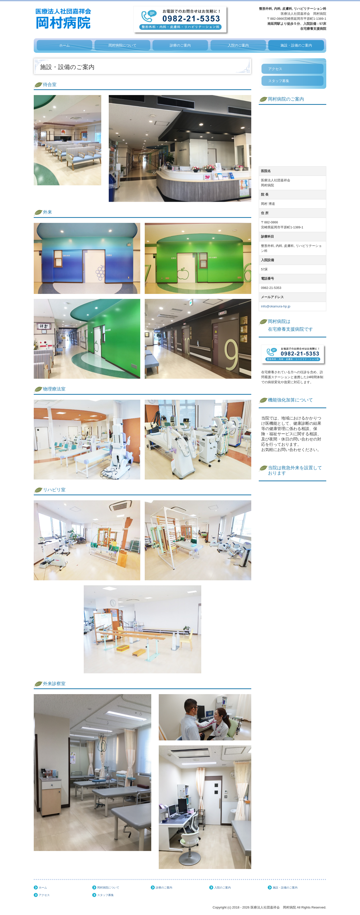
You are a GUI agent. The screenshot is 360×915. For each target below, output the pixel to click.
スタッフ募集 (278, 81)
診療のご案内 (180, 45)
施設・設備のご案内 (296, 45)
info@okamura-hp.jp (275, 306)
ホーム (64, 45)
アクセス (275, 69)
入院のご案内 (238, 45)
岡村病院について (122, 45)
